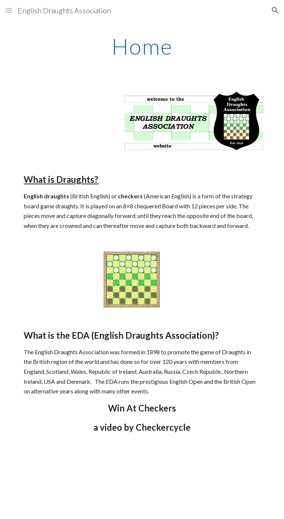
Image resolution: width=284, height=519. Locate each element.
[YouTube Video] (131, 482)
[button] (9, 10)
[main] (142, 46)
